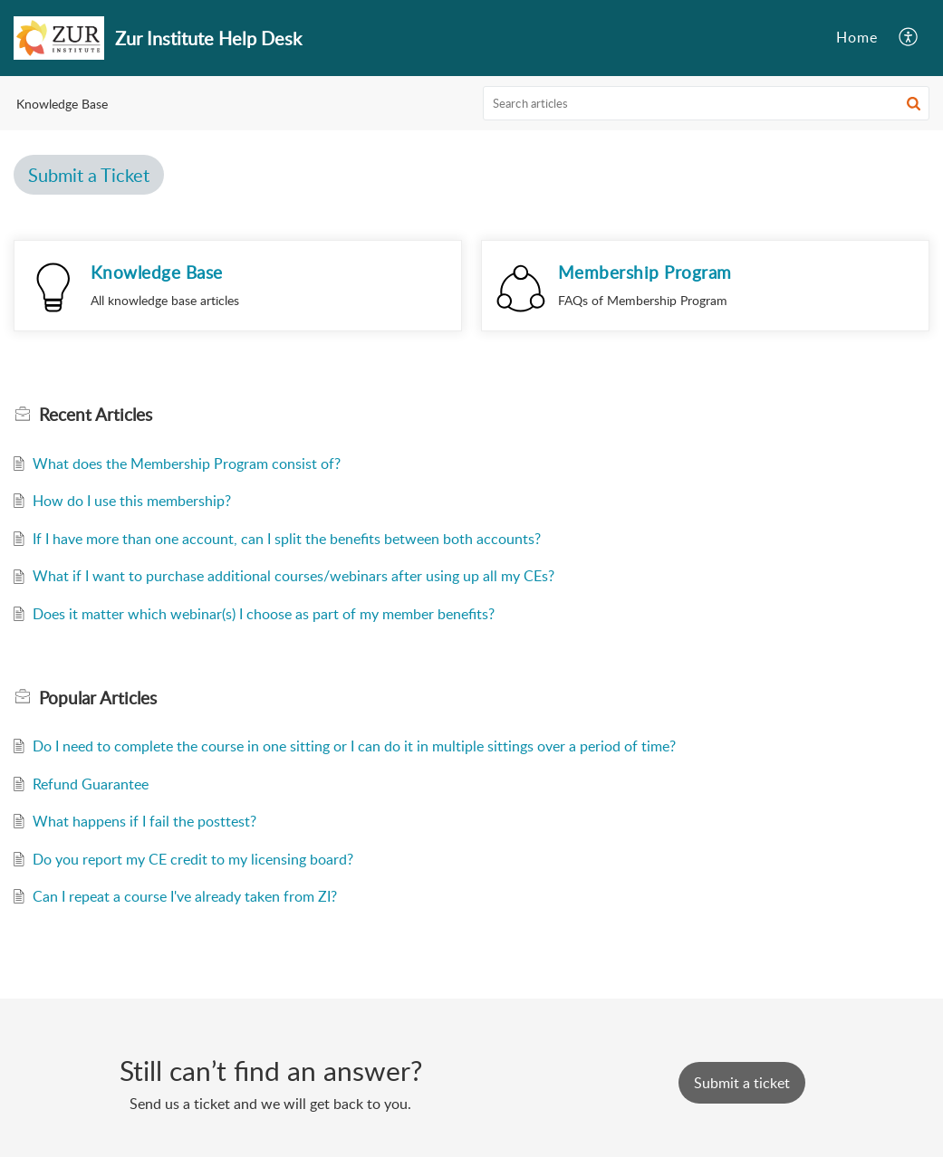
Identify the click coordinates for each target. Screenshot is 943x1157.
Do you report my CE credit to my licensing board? (193, 859)
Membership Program (645, 272)
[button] (909, 38)
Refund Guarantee (91, 784)
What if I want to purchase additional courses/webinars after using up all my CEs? (293, 576)
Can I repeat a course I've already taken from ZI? (185, 896)
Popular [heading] (98, 698)
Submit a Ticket (88, 174)
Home (857, 37)
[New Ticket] (741, 1083)
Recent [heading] (95, 414)
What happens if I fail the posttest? (144, 821)
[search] (706, 103)
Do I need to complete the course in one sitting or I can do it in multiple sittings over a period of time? (354, 746)
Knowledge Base (157, 272)
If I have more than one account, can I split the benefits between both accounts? (287, 539)
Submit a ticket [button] (742, 1083)
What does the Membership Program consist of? (187, 463)
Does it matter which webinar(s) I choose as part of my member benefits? (264, 614)
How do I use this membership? (132, 501)
